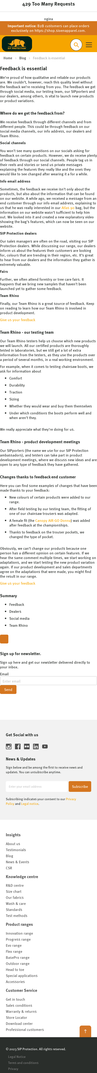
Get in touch (15, 999)
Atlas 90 (67, 207)
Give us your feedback (17, 319)
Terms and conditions (23, 1062)
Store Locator (16, 1017)
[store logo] (17, 43)
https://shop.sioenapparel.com (60, 30)
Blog (22, 57)
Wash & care (16, 903)
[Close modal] (4, 639)
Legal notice (29, 803)
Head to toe (15, 969)
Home (7, 57)
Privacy (13, 1068)
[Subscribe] (80, 786)
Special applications (22, 975)
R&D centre (15, 885)
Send (8, 689)
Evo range (14, 945)
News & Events (17, 861)
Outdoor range (17, 963)
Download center (19, 1023)
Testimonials (16, 849)
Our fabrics (15, 897)
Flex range (14, 951)
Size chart (13, 891)
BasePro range (17, 957)
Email (4, 673)
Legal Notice (17, 1056)
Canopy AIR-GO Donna (53, 520)
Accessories (15, 981)
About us (13, 843)
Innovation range (19, 933)
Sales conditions (19, 1005)
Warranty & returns (21, 1011)
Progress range (18, 939)
